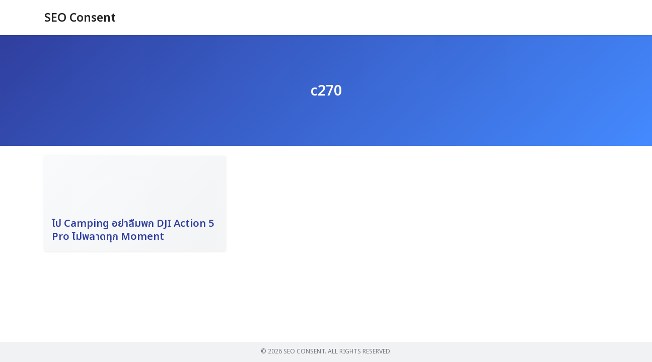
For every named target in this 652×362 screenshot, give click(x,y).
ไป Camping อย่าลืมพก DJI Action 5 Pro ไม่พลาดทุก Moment (133, 230)
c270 (326, 90)
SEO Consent (81, 18)
